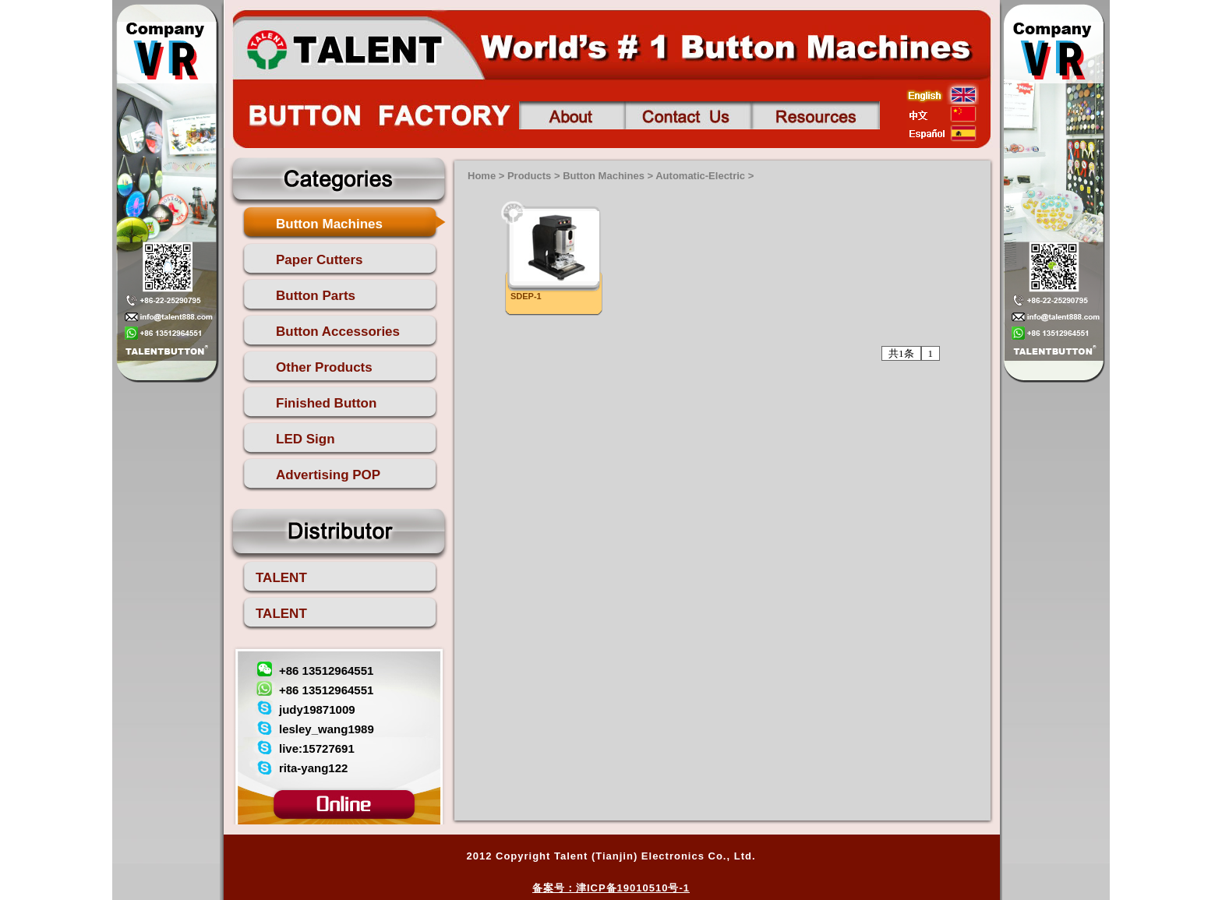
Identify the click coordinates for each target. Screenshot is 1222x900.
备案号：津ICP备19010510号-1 (611, 888)
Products (529, 176)
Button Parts (315, 295)
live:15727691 (317, 748)
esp (942, 133)
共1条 (901, 353)
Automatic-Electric (700, 176)
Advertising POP (328, 475)
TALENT (281, 577)
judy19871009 (317, 709)
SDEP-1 (526, 296)
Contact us (688, 115)
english (942, 94)
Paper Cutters (319, 259)
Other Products (324, 367)
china (942, 113)
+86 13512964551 (326, 670)
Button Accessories (338, 331)
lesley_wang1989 (326, 729)
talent (343, 47)
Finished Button (326, 403)
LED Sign (305, 439)
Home (482, 176)
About (572, 115)
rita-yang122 (313, 768)
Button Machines (329, 224)
